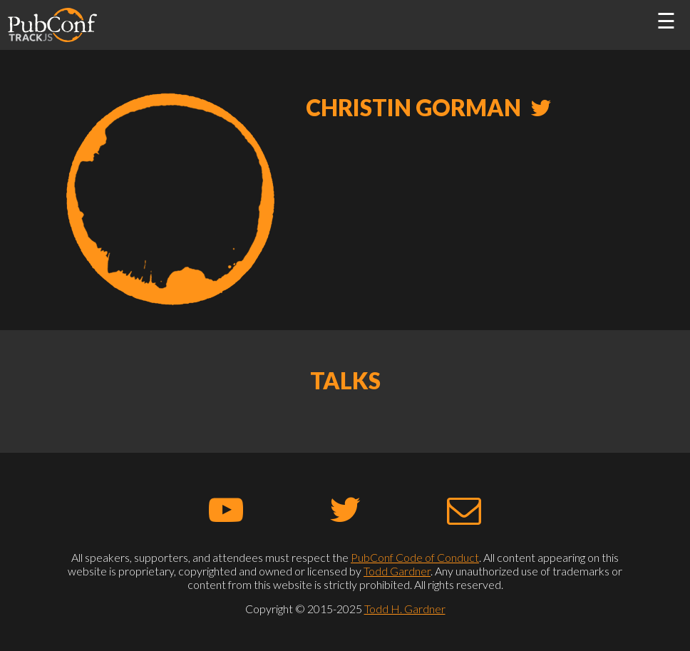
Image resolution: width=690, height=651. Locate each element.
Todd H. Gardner (405, 608)
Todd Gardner (397, 571)
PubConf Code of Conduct (415, 557)
